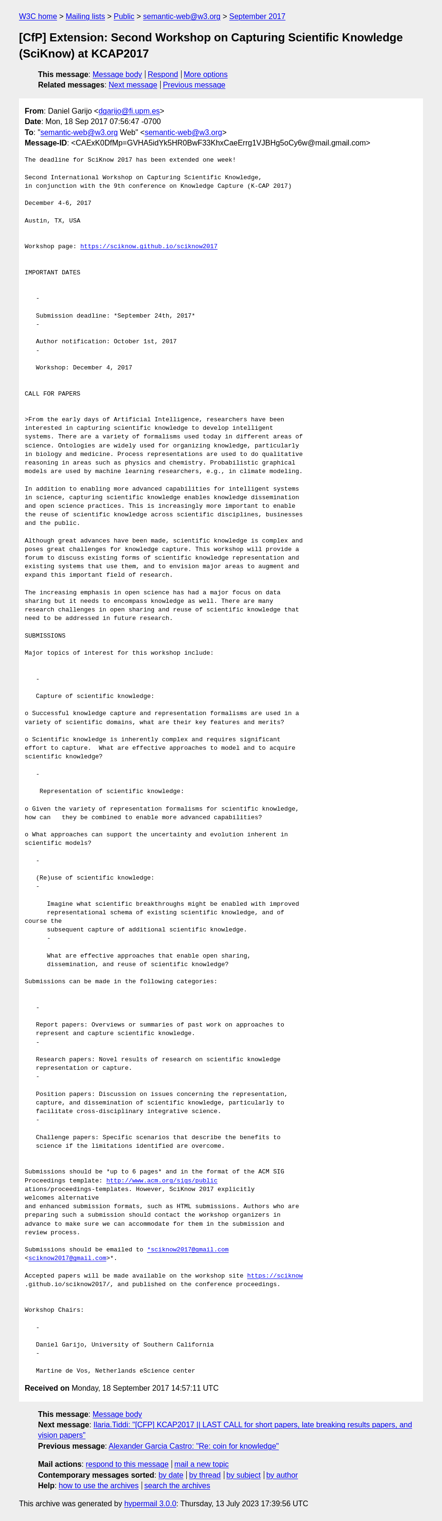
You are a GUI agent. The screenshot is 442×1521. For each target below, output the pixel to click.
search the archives (177, 1486)
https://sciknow (275, 1276)
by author (282, 1475)
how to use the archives (99, 1486)
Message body (117, 74)
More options (206, 74)
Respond (163, 74)
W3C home (38, 16)
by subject (243, 1475)
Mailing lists (85, 16)
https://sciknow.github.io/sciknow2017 (149, 246)
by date (170, 1475)
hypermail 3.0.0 (150, 1504)
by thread (205, 1475)
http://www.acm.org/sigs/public (162, 1181)
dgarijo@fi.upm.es (129, 111)
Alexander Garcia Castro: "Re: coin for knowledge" (194, 1446)
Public (124, 16)
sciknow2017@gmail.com (67, 1258)
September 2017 (257, 16)
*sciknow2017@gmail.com (188, 1250)
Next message (133, 85)
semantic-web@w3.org (182, 16)
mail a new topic (201, 1464)
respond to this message (127, 1464)
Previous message (194, 85)
